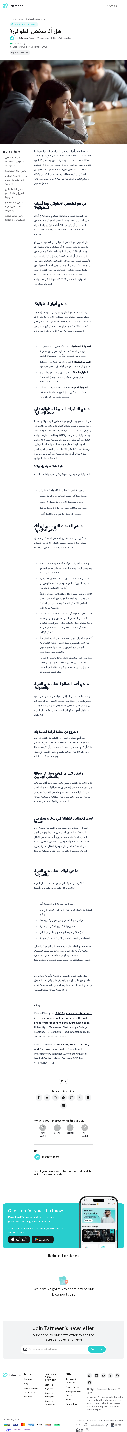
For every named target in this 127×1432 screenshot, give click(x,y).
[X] (80, 1097)
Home (13, 19)
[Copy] (39, 1097)
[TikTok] (89, 1375)
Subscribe (97, 1349)
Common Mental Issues (23, 24)
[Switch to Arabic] (112, 6)
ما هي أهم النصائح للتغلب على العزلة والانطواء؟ (14, 206)
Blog (21, 19)
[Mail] (47, 1097)
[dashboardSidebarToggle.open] (122, 6)
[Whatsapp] (55, 1097)
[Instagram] (71, 1097)
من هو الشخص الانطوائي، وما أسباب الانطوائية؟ (14, 161)
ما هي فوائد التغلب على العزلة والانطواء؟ (15, 217)
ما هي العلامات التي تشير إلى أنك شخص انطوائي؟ (14, 193)
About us (28, 1379)
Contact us (71, 1404)
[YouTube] (103, 1375)
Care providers (31, 1388)
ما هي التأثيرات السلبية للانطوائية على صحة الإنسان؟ (16, 180)
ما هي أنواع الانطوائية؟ (15, 171)
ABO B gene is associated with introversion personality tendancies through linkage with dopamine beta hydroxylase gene (63, 1018)
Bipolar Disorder (20, 52)
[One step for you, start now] (99, 1221)
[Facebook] (88, 1097)
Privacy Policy (72, 1387)
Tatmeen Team (27, 38)
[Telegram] (63, 1097)
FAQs (68, 1400)
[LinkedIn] (63, 1106)
